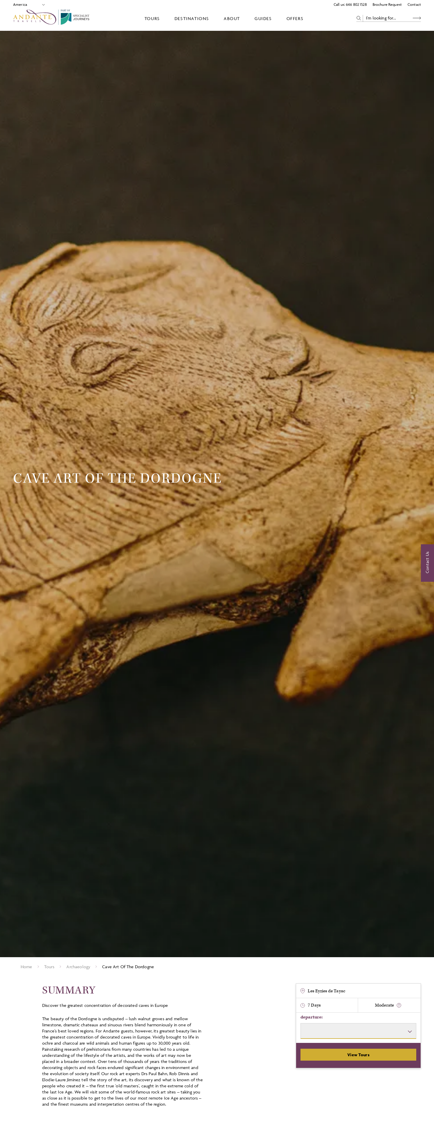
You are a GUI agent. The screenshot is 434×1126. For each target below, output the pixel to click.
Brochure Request (387, 4)
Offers (295, 18)
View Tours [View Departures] (358, 1054)
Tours (152, 18)
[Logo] (52, 18)
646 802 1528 (356, 4)
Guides (263, 18)
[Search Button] (417, 18)
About (232, 18)
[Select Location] (26, 4)
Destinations (192, 18)
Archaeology (78, 966)
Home (26, 966)
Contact (414, 4)
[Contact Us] (427, 563)
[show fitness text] (399, 1005)
